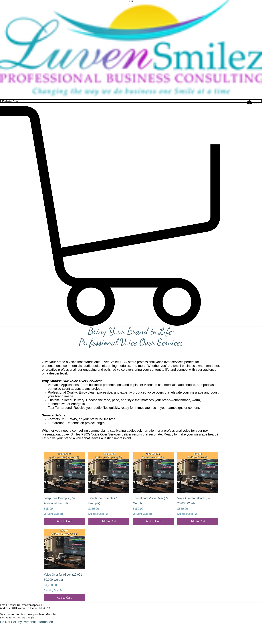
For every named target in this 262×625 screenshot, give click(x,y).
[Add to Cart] (64, 521)
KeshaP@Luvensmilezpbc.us (25, 604)
